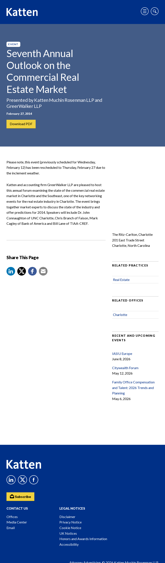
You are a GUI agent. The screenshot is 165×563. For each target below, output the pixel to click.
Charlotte (120, 315)
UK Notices (68, 533)
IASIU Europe (122, 354)
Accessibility (69, 544)
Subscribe (20, 496)
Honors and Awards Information (83, 539)
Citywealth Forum (125, 368)
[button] (10, 271)
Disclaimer (67, 517)
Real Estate (121, 280)
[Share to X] (21, 271)
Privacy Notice (70, 522)
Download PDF (21, 124)
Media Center (16, 522)
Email (10, 528)
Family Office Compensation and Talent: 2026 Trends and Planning (133, 388)
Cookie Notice (70, 528)
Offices (12, 517)
